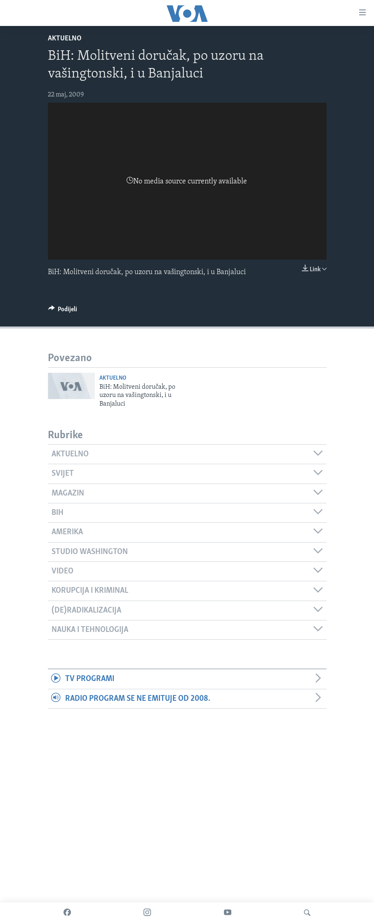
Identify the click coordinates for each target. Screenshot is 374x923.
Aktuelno (65, 38)
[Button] (63, 311)
